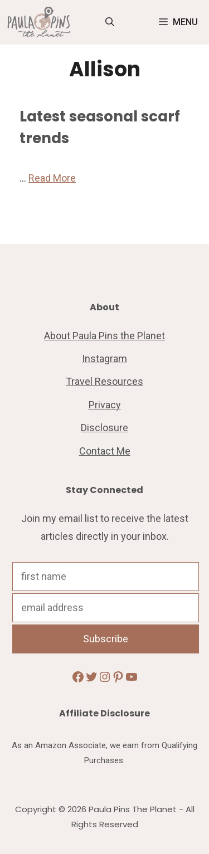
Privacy (105, 405)
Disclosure (104, 427)
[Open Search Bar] (110, 22)
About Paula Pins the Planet (104, 335)
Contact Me (104, 451)
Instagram (104, 358)
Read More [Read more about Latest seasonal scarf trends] (52, 178)
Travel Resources (104, 381)
